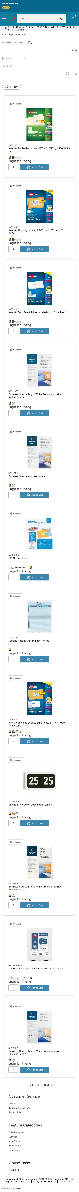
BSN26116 (13, 883)
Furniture (13, 1136)
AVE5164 (12, 227)
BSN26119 (13, 473)
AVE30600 (13, 555)
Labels (22, 34)
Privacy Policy (16, 1112)
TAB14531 (13, 637)
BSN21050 (13, 391)
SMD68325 (14, 801)
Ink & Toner (14, 1141)
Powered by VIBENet (12, 1188)
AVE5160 (12, 309)
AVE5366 (13, 145)
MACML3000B (15, 965)
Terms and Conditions (19, 1108)
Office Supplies (9, 34)
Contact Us (14, 1103)
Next (46, 1085)
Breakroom (14, 1150)
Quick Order (15, 1170)
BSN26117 (13, 1048)
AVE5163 (12, 719)
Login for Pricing (19, 161)
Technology (15, 1145)
